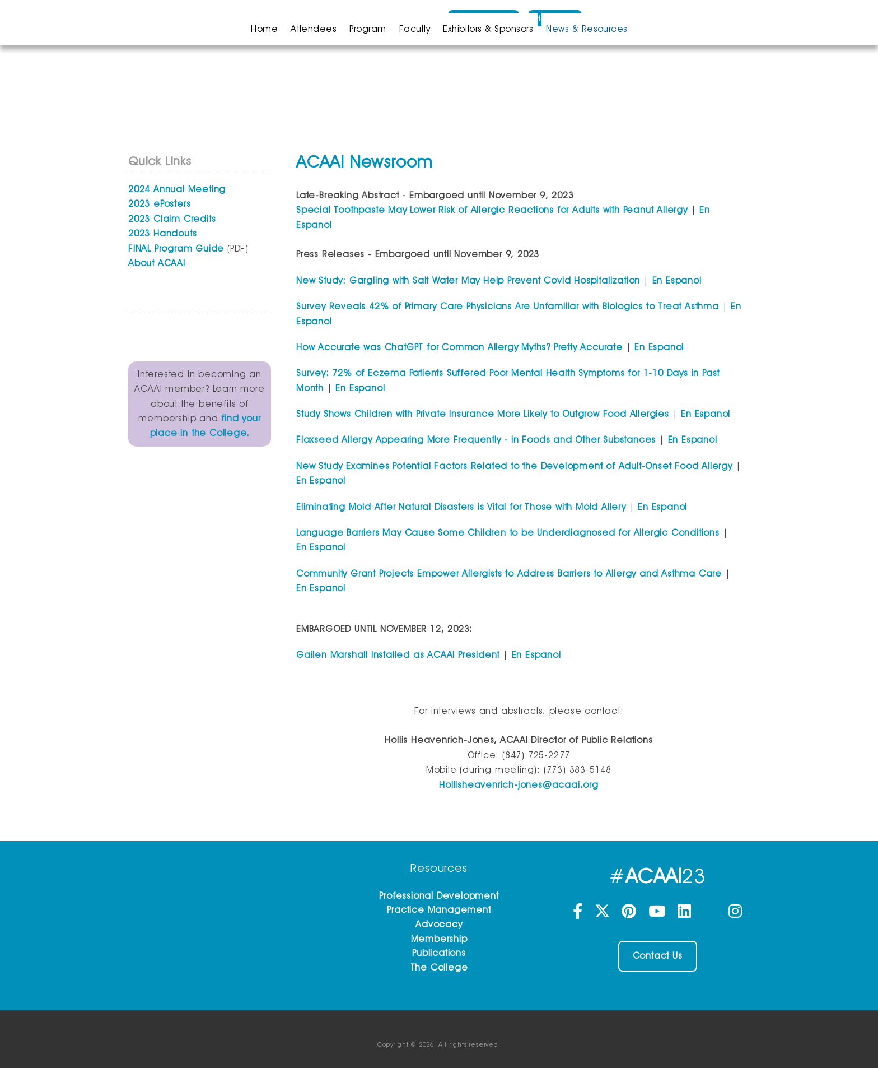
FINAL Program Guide (176, 248)
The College (439, 967)
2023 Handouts (162, 233)
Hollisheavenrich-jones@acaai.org (519, 784)
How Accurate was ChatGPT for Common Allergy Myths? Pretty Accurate (459, 347)
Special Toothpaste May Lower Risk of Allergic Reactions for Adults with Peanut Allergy (492, 210)
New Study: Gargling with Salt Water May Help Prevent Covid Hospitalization (468, 280)
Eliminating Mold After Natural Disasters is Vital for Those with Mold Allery (461, 507)
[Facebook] (579, 913)
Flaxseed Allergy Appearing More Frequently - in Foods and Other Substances (476, 439)
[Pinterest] (630, 913)
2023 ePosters (159, 203)
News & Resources (587, 29)
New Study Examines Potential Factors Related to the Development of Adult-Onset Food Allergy (514, 466)
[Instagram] (735, 913)
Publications (439, 953)
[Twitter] (603, 913)
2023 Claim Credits (172, 218)
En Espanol (677, 280)
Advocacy (438, 924)
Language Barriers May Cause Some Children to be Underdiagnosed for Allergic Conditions (508, 532)
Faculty (414, 29)
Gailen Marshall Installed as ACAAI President (397, 654)
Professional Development (438, 895)
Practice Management (439, 909)
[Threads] (711, 913)
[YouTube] (659, 913)
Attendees (314, 29)
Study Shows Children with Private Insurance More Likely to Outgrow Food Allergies (482, 413)
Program (367, 29)
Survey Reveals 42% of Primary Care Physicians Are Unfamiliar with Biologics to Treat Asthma (507, 306)
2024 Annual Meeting (177, 189)
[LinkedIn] (686, 913)
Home (264, 29)
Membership (439, 939)
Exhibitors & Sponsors (488, 29)
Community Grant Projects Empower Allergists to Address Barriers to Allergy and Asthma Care (509, 573)
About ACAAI (156, 263)
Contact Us (658, 955)
